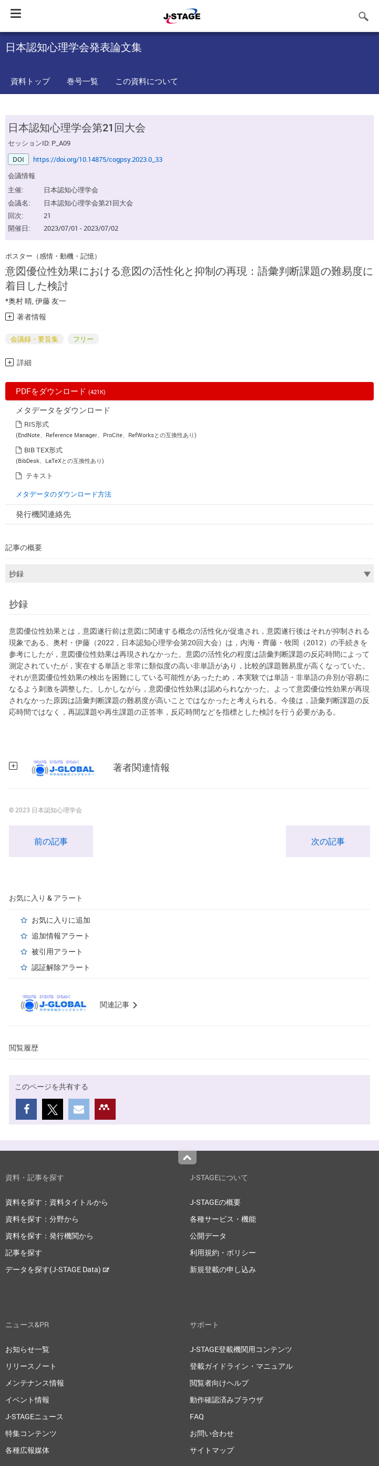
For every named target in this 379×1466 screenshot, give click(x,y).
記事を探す (23, 1252)
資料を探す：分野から (42, 1219)
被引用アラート (57, 951)
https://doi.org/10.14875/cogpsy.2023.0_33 (97, 159)
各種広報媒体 (27, 1450)
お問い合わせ (212, 1433)
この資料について (146, 81)
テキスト (39, 475)
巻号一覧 (82, 81)
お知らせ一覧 (27, 1349)
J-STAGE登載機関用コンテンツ (241, 1349)
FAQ (197, 1416)
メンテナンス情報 (34, 1383)
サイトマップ (212, 1450)
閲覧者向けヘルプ (219, 1383)
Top (187, 1157)
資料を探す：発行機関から (49, 1236)
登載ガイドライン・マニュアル (241, 1366)
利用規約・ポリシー (223, 1252)
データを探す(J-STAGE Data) (57, 1269)
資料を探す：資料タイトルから (56, 1202)
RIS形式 (36, 424)
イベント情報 (27, 1400)
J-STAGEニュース (34, 1416)
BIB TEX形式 (43, 450)
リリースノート (31, 1366)
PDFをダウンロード (61, 391)
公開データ (208, 1236)
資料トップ (30, 81)
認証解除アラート (61, 967)
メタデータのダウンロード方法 (63, 494)
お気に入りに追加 (61, 920)
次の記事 (328, 841)
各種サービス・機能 (223, 1219)
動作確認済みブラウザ (226, 1400)
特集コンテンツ (31, 1433)
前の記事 (51, 841)
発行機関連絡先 (43, 514)
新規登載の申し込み (223, 1269)
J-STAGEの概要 (215, 1202)
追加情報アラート (61, 936)
